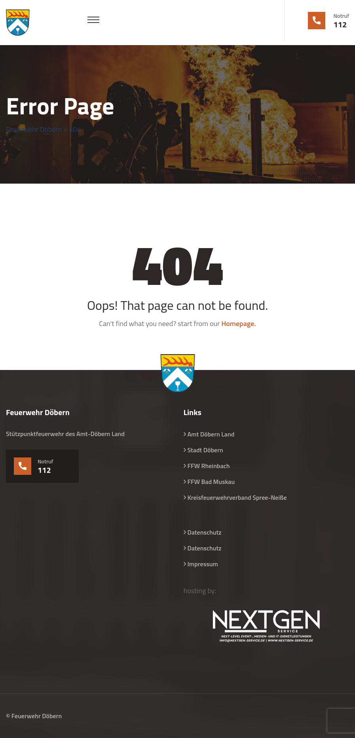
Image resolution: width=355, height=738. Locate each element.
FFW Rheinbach (209, 465)
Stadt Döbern (205, 450)
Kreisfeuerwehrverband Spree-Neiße (237, 497)
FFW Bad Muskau (211, 481)
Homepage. (238, 323)
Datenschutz (205, 532)
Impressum (203, 564)
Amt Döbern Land (211, 434)
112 (340, 24)
